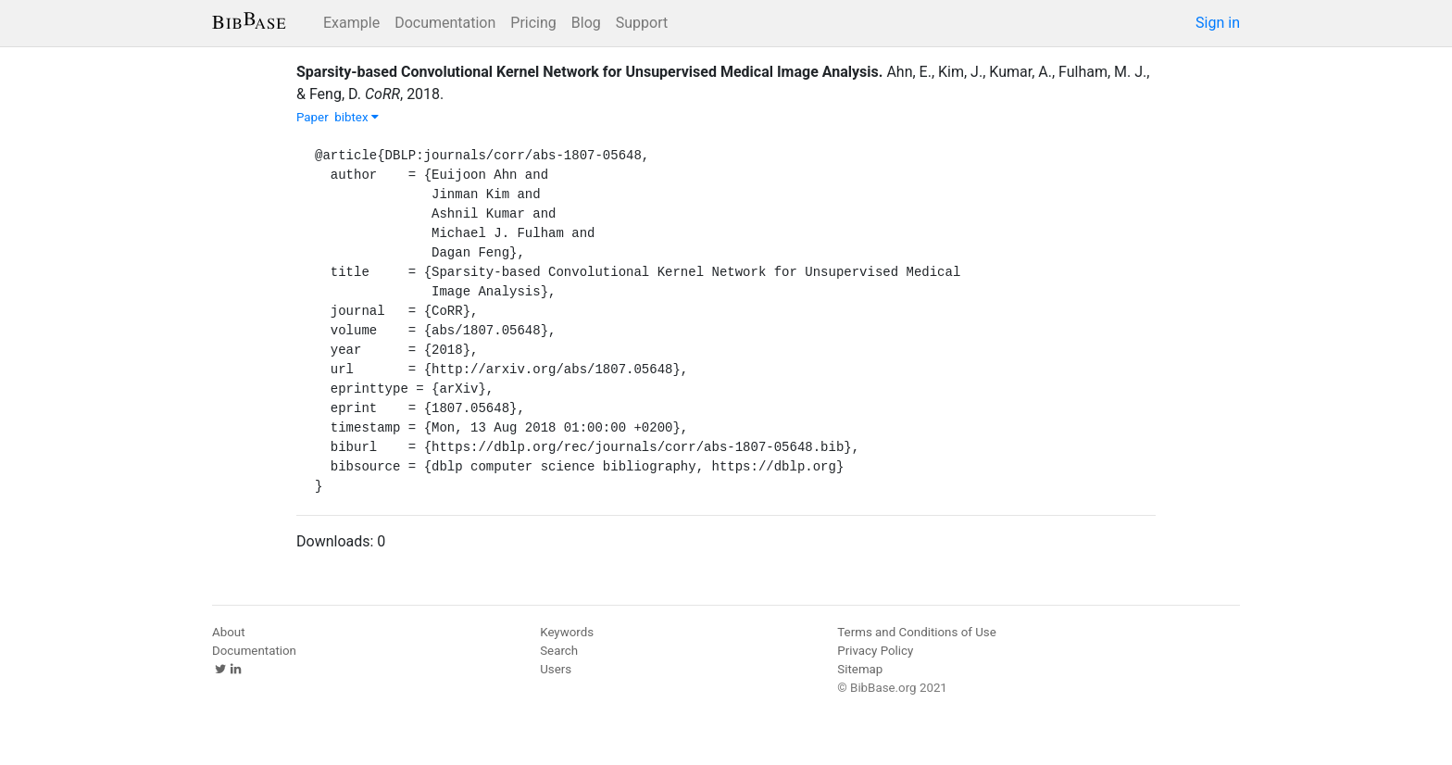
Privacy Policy (875, 651)
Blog (586, 22)
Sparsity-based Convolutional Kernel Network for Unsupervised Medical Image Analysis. (589, 72)
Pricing (533, 22)
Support (642, 22)
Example (351, 22)
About (228, 632)
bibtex (356, 117)
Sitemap (859, 669)
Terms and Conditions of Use (916, 632)
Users (555, 669)
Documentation (444, 22)
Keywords (567, 632)
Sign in (1217, 22)
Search (559, 651)
